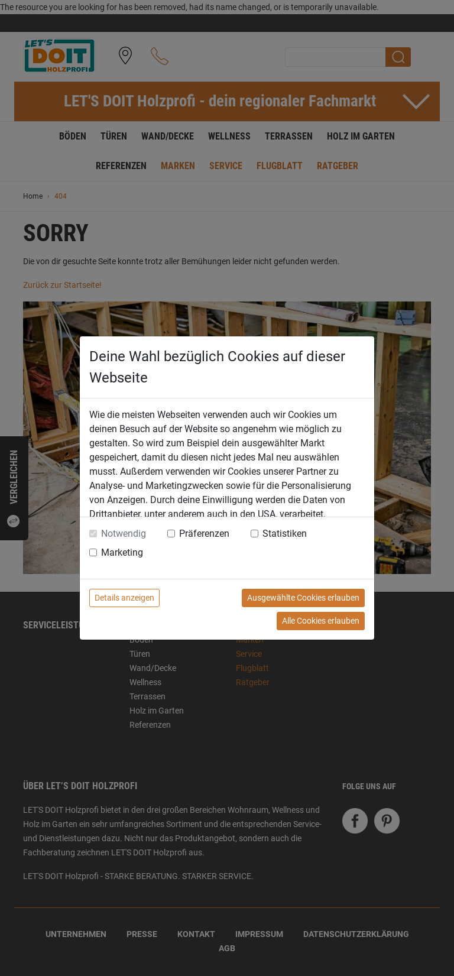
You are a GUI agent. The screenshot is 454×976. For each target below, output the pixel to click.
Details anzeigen (124, 597)
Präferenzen (204, 533)
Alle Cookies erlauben (320, 620)
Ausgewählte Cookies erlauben (303, 597)
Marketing (122, 552)
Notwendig (123, 533)
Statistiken (284, 533)
